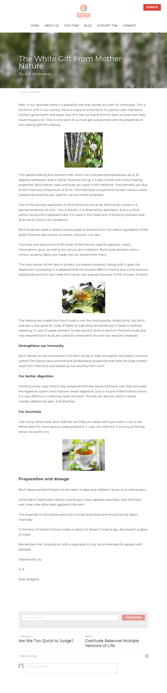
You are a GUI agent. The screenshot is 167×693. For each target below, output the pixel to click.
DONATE (152, 7)
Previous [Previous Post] (25, 636)
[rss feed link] (146, 656)
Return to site (28, 656)
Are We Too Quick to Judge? (46, 640)
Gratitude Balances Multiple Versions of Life (112, 643)
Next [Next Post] (89, 636)
